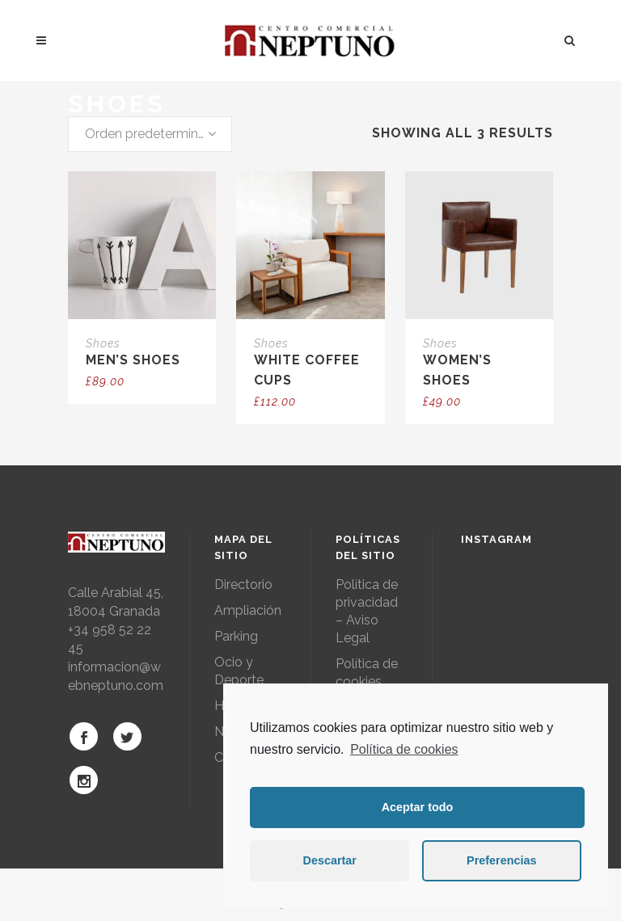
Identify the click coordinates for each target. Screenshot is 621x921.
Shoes (103, 343)
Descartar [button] (330, 860)
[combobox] (150, 134)
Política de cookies (404, 749)
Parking (236, 636)
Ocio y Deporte (239, 671)
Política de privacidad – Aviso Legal (367, 611)
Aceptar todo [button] (418, 807)
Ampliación (247, 610)
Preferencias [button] (501, 860)
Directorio (243, 584)
